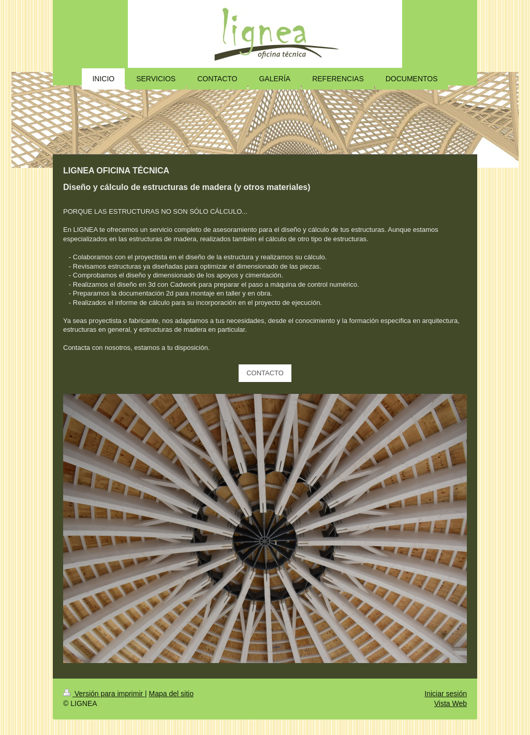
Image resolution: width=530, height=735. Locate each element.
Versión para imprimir (104, 693)
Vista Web (450, 703)
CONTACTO (265, 373)
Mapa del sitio (171, 693)
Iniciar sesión (445, 693)
